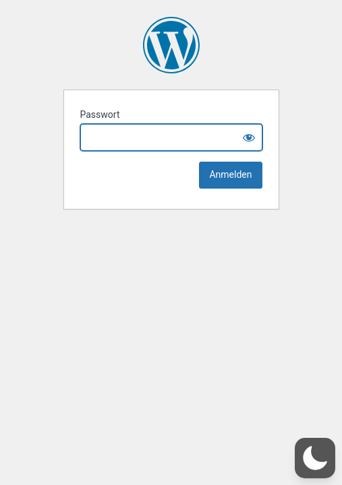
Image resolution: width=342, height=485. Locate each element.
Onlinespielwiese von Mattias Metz (171, 45)
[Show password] (248, 137)
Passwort (100, 114)
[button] (315, 458)
